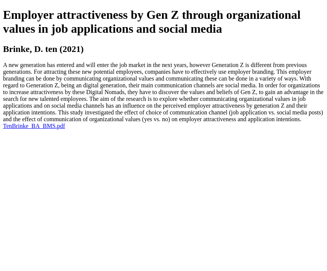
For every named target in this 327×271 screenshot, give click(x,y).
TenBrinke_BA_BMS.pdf (34, 126)
